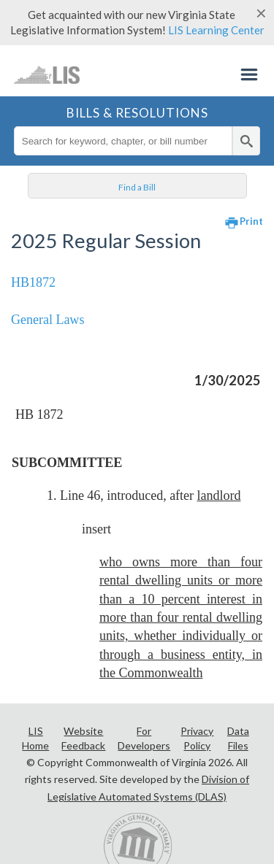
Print (251, 221)
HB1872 (33, 282)
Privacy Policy (196, 738)
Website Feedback (83, 738)
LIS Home (35, 738)
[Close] (261, 13)
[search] (246, 140)
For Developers (144, 738)
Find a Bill (137, 187)
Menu (249, 74)
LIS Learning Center (216, 29)
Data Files (238, 738)
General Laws (47, 319)
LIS (47, 74)
